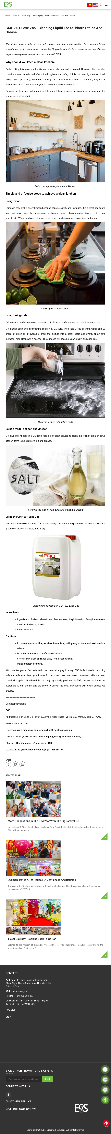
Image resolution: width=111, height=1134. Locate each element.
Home (7, 16)
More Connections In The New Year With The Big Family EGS (43, 821)
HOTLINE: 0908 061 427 (21, 1109)
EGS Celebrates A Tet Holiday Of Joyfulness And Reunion (42, 879)
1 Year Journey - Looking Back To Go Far (32, 938)
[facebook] (8, 1095)
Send (47, 1079)
